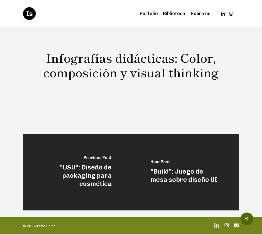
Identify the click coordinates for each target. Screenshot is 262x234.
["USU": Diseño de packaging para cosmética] (77, 172)
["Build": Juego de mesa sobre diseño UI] (185, 172)
